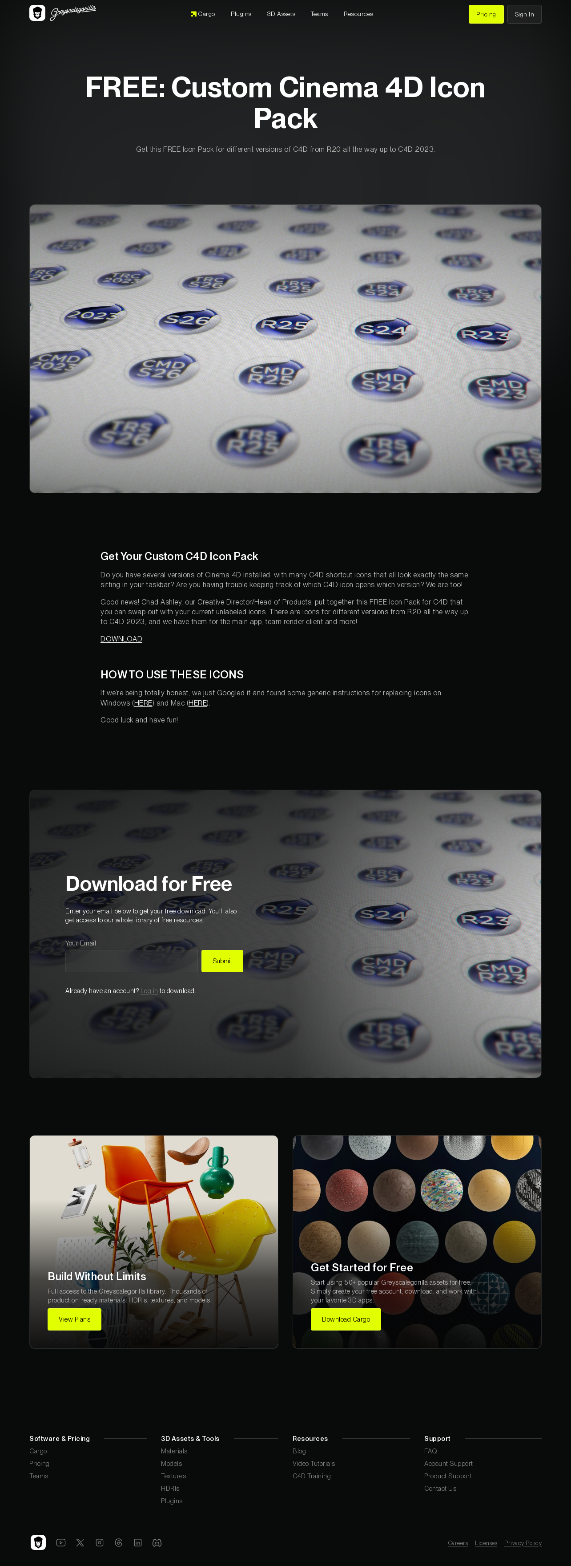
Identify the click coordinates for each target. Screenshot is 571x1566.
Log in (149, 990)
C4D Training (312, 1476)
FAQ (431, 1451)
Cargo (38, 1451)
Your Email (80, 943)
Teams (38, 1476)
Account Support (448, 1463)
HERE (143, 703)
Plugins (172, 1501)
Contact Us (440, 1488)
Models (171, 1463)
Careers (458, 1543)
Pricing (39, 1463)
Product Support (448, 1476)
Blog (299, 1451)
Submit (222, 961)
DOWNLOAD (121, 639)
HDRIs (170, 1488)
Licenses (486, 1543)
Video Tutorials (314, 1463)
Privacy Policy (523, 1543)
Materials (174, 1451)
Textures (173, 1476)
